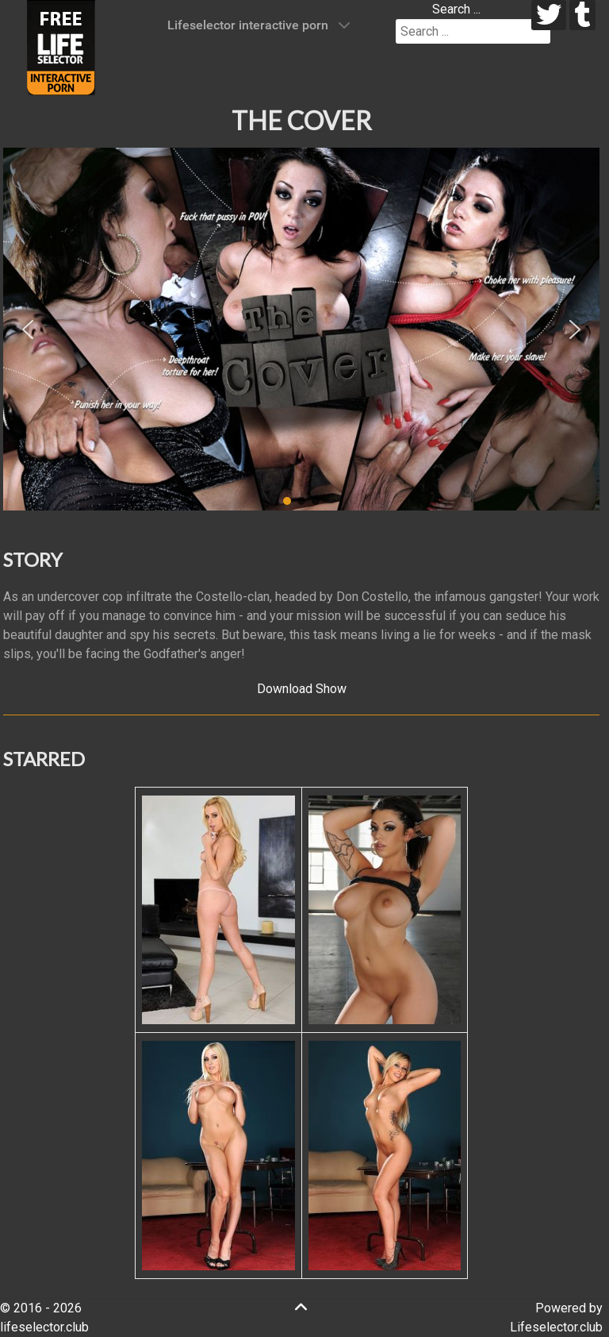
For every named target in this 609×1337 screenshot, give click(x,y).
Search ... (456, 9)
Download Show (302, 688)
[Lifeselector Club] (61, 46)
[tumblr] (582, 15)
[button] (27, 329)
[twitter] (549, 15)
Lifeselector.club (556, 1327)
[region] (301, 329)
